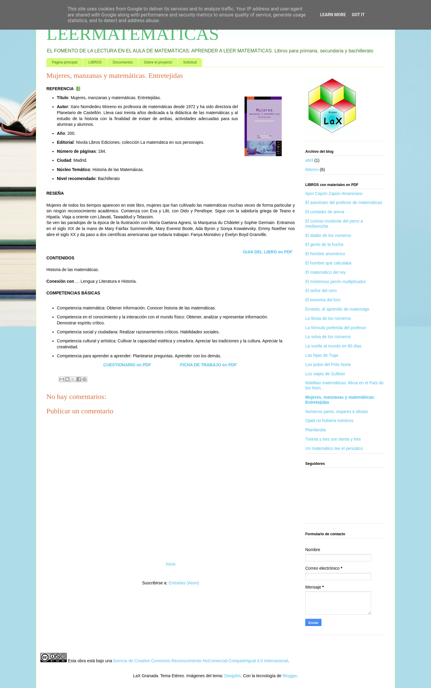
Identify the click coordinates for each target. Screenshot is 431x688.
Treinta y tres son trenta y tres (333, 439)
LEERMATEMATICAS (132, 34)
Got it (358, 14)
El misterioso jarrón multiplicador (335, 281)
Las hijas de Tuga (321, 355)
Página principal (64, 62)
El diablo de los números (328, 235)
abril (309, 160)
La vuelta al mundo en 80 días (333, 346)
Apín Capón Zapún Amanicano (333, 193)
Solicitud (190, 62)
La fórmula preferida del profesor (335, 327)
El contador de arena (324, 211)
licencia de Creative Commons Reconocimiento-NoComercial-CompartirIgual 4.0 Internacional (200, 660)
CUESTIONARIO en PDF (127, 364)
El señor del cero (321, 290)
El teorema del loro (323, 299)
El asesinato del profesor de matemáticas (343, 202)
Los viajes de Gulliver (325, 373)
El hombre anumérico (325, 253)
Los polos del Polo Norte (328, 364)
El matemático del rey (325, 272)
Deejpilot (232, 675)
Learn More (333, 14)
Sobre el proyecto (158, 62)
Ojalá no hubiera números (329, 420)
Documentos (123, 62)
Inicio (171, 564)
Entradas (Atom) (184, 582)
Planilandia (315, 429)
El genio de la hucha (324, 244)
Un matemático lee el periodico (334, 448)
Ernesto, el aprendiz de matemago (337, 309)
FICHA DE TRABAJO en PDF (208, 364)
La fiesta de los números (328, 318)
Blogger (290, 675)
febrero (311, 169)
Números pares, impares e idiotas (336, 411)
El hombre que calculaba (328, 263)
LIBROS (94, 62)
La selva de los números (328, 336)
